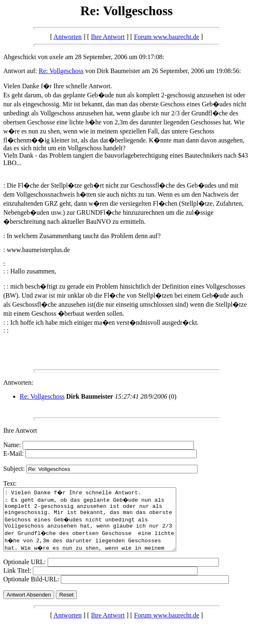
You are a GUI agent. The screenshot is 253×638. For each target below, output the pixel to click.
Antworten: (18, 382)
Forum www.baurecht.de (166, 36)
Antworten (67, 36)
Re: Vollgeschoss (61, 70)
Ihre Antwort (107, 36)
